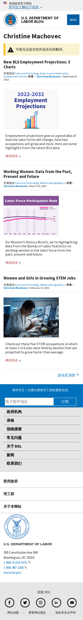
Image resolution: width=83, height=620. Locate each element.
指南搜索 (14, 429)
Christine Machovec (49, 76)
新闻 (10, 455)
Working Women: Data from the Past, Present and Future (38, 174)
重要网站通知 (37, 612)
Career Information (57, 73)
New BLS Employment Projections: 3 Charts (37, 64)
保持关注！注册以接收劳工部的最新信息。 (41, 390)
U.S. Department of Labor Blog (31, 20)
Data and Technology (27, 73)
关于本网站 (12, 506)
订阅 (65, 401)
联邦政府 (11, 481)
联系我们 (14, 463)
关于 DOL (14, 446)
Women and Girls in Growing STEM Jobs (40, 278)
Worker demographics (52, 183)
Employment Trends (15, 76)
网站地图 (13, 612)
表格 (10, 420)
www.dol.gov (12, 572)
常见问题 (14, 437)
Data (43, 73)
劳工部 (9, 494)
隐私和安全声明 (66, 612)
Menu (73, 20)
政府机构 (14, 411)
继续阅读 (11, 156)
